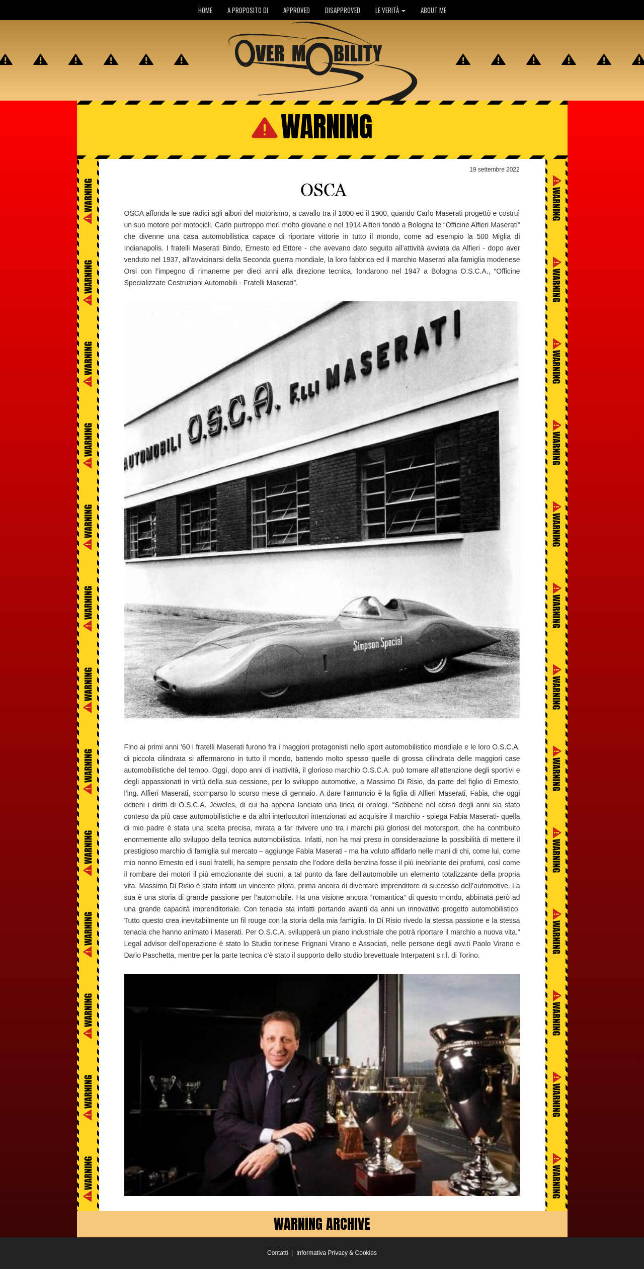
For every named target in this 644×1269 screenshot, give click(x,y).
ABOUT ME (433, 10)
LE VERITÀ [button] (390, 10)
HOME (205, 10)
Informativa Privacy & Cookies (336, 1252)
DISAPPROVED (342, 10)
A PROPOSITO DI (247, 10)
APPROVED (296, 10)
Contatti (277, 1252)
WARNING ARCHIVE (322, 1223)
